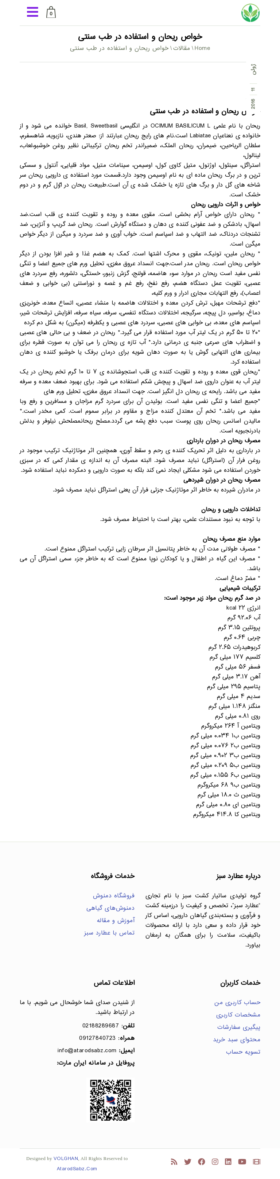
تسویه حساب (243, 1052)
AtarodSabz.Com (77, 1169)
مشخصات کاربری (238, 1015)
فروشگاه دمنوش (114, 896)
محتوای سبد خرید (237, 1040)
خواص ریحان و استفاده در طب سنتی (205, 111)
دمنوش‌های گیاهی (110, 908)
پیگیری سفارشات (238, 1027)
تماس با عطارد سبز (109, 933)
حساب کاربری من (237, 1003)
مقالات (181, 48)
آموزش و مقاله (116, 921)
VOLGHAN (66, 1158)
